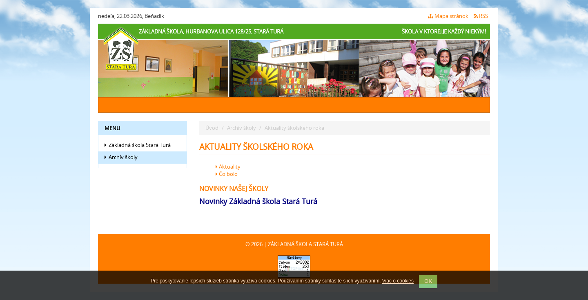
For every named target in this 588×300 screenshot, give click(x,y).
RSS (481, 16)
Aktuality (228, 166)
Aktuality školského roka (294, 127)
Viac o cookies (398, 281)
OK (428, 281)
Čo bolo (227, 174)
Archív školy (121, 157)
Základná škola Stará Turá (138, 145)
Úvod (211, 127)
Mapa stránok (448, 16)
